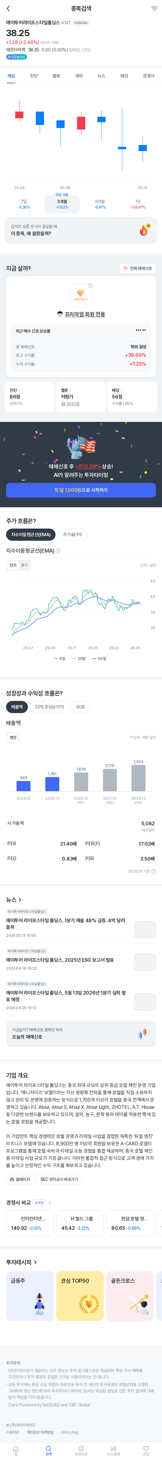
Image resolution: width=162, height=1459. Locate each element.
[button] (137, 268)
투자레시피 (19, 1262)
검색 (49, 1454)
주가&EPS (72, 534)
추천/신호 (81, 1454)
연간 (13, 737)
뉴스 (102, 76)
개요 (11, 76)
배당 (124, 76)
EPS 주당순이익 (49, 707)
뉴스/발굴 (113, 1454)
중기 (24, 565)
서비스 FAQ (70, 1432)
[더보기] (49, 1202)
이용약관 (12, 1432)
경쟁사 (148, 76)
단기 (13, 565)
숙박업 (39, 1203)
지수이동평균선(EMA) (30, 534)
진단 (34, 76)
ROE (80, 707)
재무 (79, 76)
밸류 (56, 76)
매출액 (17, 707)
